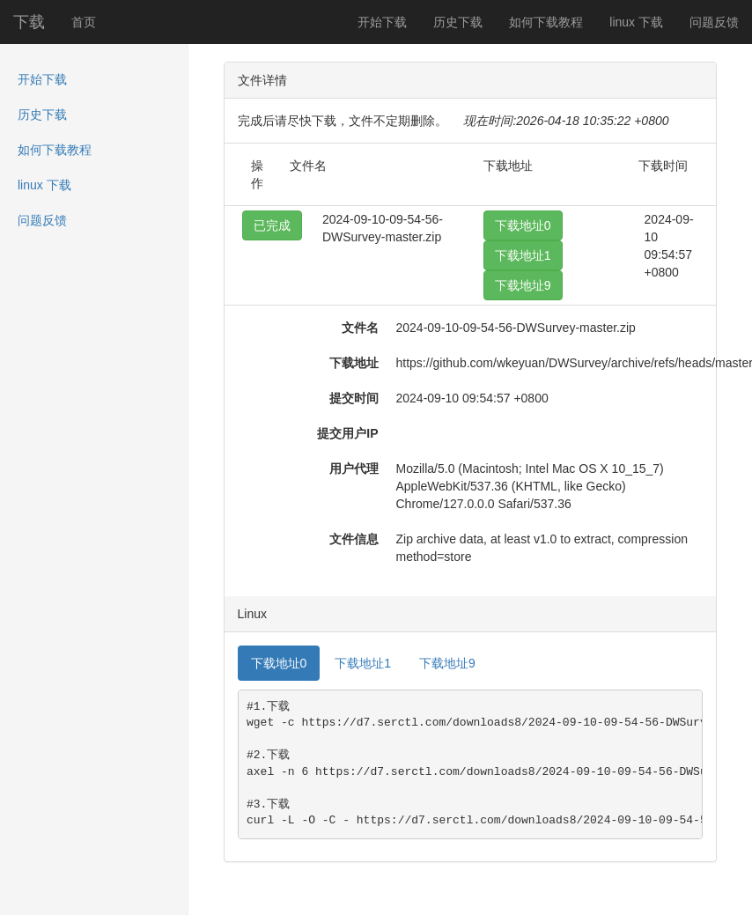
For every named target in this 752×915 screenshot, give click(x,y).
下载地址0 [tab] (279, 663)
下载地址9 (523, 285)
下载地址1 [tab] (363, 663)
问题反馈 (714, 22)
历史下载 (458, 22)
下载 (29, 22)
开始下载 (382, 22)
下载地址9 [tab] (447, 663)
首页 (83, 22)
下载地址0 (523, 225)
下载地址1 (523, 255)
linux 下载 (636, 22)
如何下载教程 (546, 22)
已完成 (272, 225)
